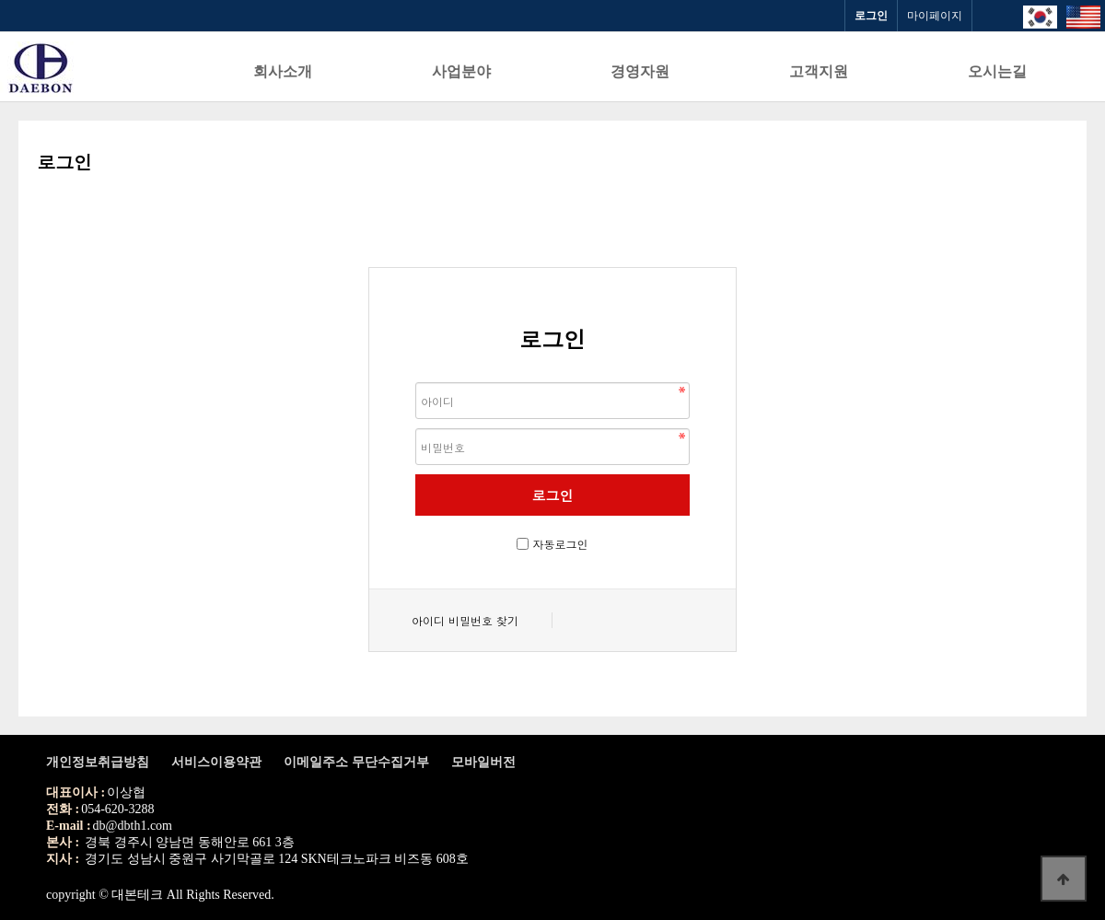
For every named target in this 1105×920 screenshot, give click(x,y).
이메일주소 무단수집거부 (356, 762)
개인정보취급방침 (97, 762)
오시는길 (997, 71)
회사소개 (282, 71)
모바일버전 (483, 762)
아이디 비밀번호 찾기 (465, 620)
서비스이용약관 (216, 762)
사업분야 (461, 71)
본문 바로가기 (0, 0)
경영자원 (640, 71)
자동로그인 (560, 544)
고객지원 (818, 71)
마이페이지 (934, 15)
